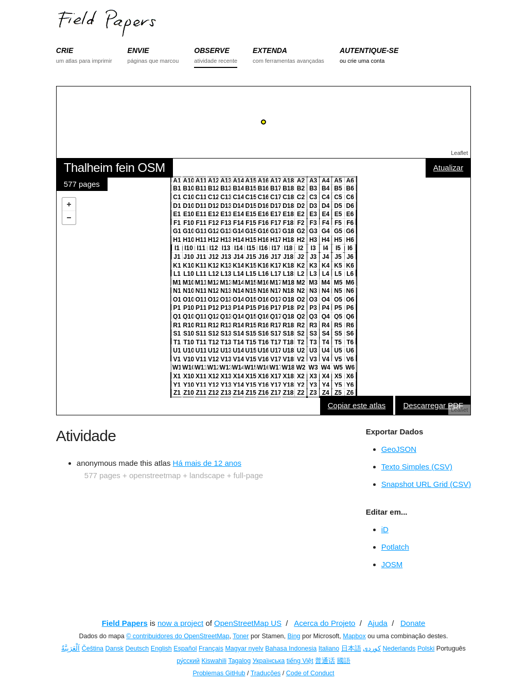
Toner (241, 636)
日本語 (351, 648)
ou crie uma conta (362, 61)
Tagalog (239, 660)
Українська (269, 660)
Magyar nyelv (244, 648)
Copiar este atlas (357, 405)
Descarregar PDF (433, 405)
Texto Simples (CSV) (416, 466)
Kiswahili (214, 660)
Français (211, 648)
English (161, 648)
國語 (343, 660)
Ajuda (378, 623)
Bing (294, 636)
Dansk (115, 648)
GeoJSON (398, 449)
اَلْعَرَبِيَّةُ (70, 648)
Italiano (329, 648)
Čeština (92, 648)
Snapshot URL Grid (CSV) (426, 484)
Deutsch (137, 648)
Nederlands (399, 648)
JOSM (392, 564)
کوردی (372, 648)
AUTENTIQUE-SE (369, 50)
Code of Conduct (310, 673)
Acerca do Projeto (324, 623)
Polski (425, 648)
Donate (412, 623)
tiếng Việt (300, 660)
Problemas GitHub (218, 673)
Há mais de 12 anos (207, 463)
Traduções (266, 673)
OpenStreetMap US (248, 623)
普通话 (325, 660)
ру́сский (188, 660)
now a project (180, 623)
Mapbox (354, 636)
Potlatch (395, 546)
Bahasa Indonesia (291, 648)
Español (185, 648)
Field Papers (125, 623)
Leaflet (459, 153)
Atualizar (448, 167)
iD (385, 529)
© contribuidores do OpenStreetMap (177, 636)
